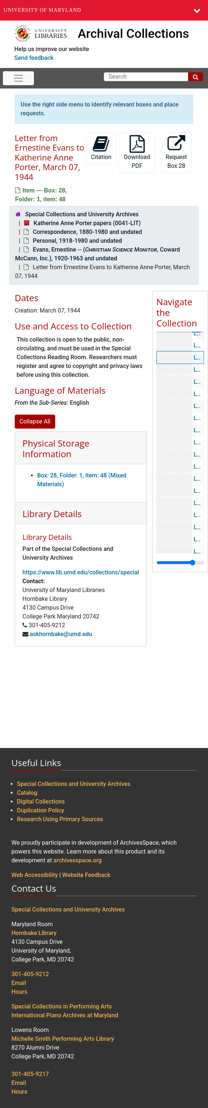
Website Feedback (86, 874)
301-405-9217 (30, 1074)
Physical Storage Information (55, 448)
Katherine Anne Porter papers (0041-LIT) (87, 223)
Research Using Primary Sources (60, 819)
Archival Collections (133, 33)
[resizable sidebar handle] (180, 563)
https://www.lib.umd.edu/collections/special (80, 572)
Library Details (52, 514)
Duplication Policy (40, 810)
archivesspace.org (77, 860)
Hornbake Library (34, 933)
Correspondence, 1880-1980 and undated (87, 231)
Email (18, 982)
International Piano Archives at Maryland (64, 1015)
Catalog (27, 792)
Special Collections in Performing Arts (61, 1006)
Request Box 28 (176, 152)
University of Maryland (42, 10)
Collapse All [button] (35, 421)
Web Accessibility (34, 874)
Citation (101, 147)
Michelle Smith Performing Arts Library (62, 1038)
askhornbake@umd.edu (61, 634)
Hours (19, 991)
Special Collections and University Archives (81, 214)
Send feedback (33, 57)
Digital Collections (41, 801)
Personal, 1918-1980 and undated (77, 240)
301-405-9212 (30, 974)
